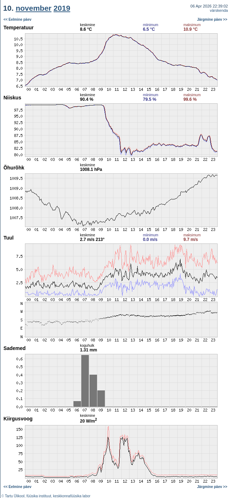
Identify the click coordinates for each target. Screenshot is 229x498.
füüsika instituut (38, 496)
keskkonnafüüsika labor (72, 496)
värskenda (219, 10)
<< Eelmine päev (17, 19)
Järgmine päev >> (212, 19)
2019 (62, 8)
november (33, 8)
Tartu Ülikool (15, 496)
